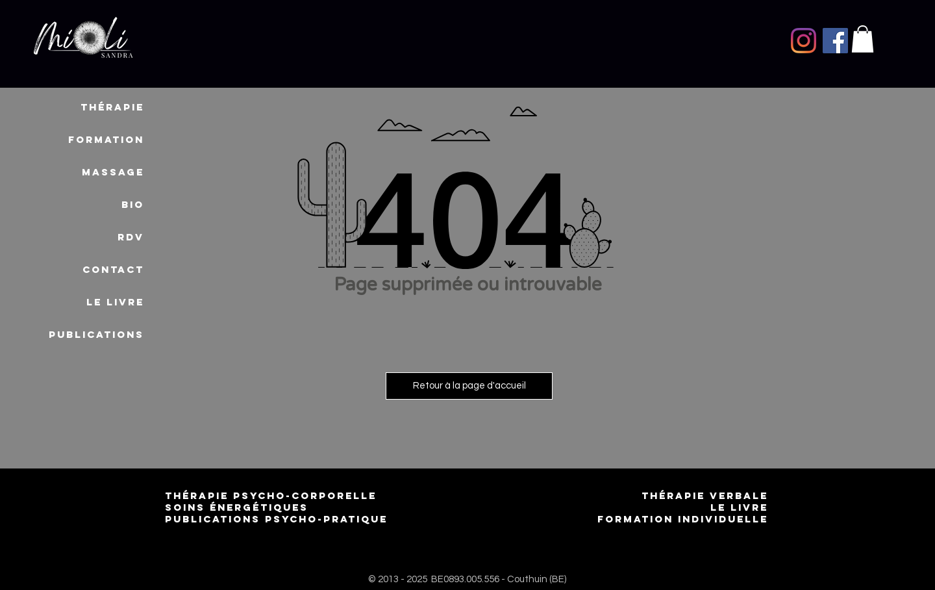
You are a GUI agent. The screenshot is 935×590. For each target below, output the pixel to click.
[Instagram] (803, 40)
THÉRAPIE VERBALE (705, 495)
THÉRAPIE (112, 107)
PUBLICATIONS (96, 334)
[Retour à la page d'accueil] (469, 386)
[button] (862, 39)
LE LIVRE (115, 302)
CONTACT (113, 269)
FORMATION (106, 139)
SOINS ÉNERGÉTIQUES (236, 507)
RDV (131, 237)
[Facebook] (835, 40)
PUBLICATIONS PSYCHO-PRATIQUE (276, 519)
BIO (132, 204)
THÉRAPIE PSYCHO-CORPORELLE (273, 495)
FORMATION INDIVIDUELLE (682, 519)
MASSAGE (113, 172)
